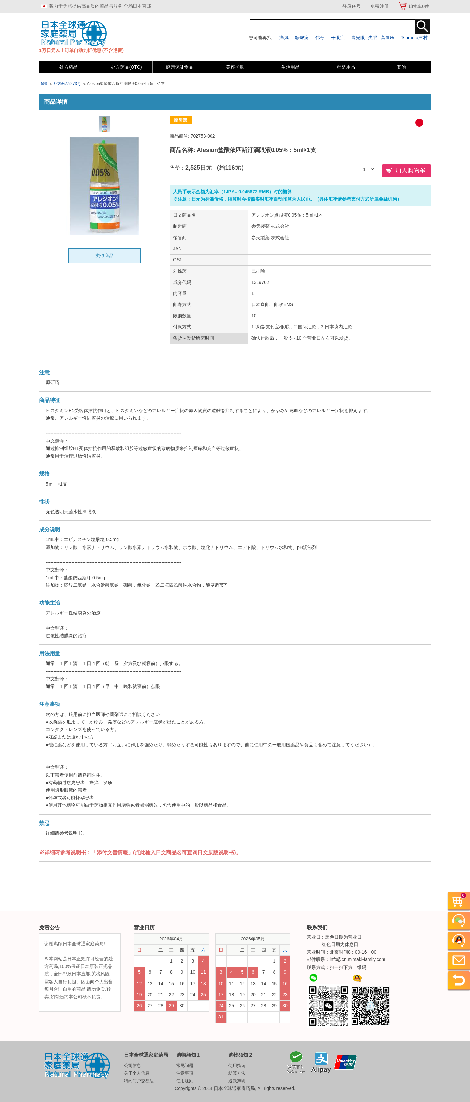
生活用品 (290, 67)
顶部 (43, 83)
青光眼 (358, 37)
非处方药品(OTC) (124, 67)
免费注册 (379, 6)
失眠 (372, 37)
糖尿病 (302, 37)
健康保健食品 (179, 67)
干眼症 (338, 37)
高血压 (387, 37)
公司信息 (132, 1065)
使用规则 (184, 1081)
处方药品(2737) (67, 83)
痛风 (284, 37)
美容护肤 (235, 67)
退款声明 (236, 1081)
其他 (401, 67)
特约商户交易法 (139, 1081)
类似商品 (104, 255)
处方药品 (68, 67)
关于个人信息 (136, 1073)
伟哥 (319, 37)
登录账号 (351, 6)
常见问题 (184, 1065)
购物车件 (418, 6)
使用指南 (236, 1065)
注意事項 (184, 1073)
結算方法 (236, 1073)
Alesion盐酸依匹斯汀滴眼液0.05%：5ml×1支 (126, 83)
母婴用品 (346, 67)
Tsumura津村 (414, 37)
